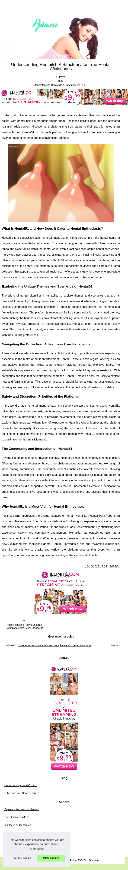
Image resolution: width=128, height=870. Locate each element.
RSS (80, 860)
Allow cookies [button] (51, 858)
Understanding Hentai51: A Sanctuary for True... (61, 85)
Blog (60, 80)
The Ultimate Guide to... (17, 817)
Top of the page (91, 860)
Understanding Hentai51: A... (20, 785)
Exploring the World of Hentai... (21, 809)
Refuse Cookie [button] (22, 858)
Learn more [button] (36, 848)
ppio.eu (62, 76)
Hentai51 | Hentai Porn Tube (93, 515)
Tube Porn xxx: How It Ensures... (22, 793)
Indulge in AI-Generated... (18, 825)
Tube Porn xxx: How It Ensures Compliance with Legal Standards (24, 626)
